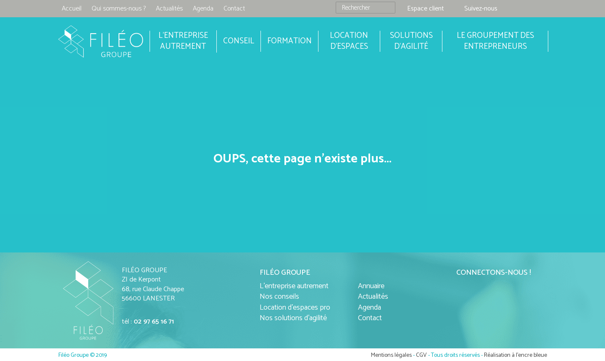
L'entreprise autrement (294, 286)
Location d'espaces (349, 41)
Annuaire (371, 286)
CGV (421, 355)
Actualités (169, 8)
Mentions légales (391, 355)
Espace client (425, 8)
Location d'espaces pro (295, 307)
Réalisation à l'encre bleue (515, 355)
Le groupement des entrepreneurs (495, 41)
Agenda (203, 8)
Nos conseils (279, 296)
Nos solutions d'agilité (293, 318)
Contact (234, 8)
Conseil (238, 41)
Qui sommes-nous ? (119, 8)
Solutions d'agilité (411, 41)
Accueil (72, 8)
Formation (289, 41)
